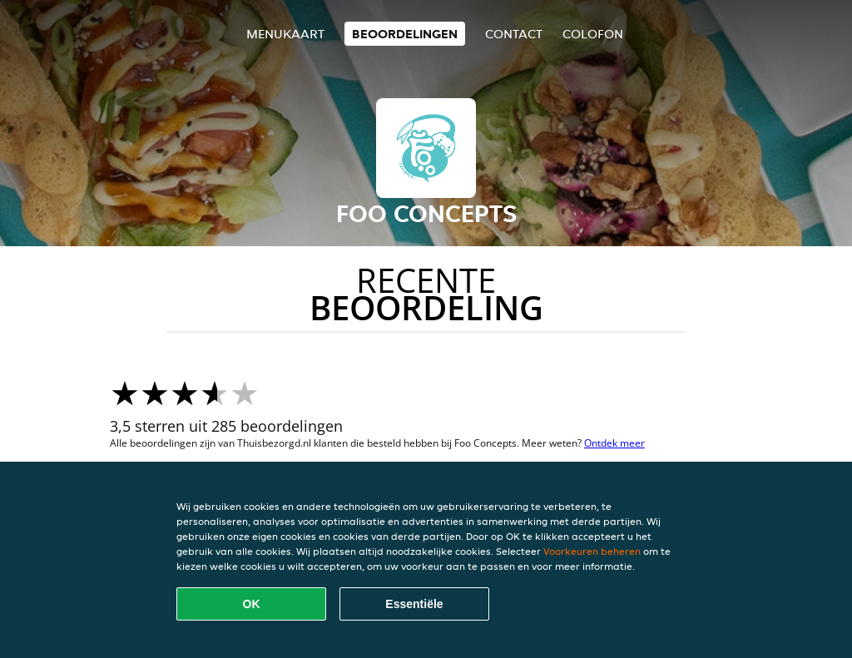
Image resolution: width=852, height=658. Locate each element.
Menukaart (285, 33)
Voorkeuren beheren (592, 551)
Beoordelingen (405, 33)
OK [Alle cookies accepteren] (251, 604)
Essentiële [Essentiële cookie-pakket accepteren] (414, 604)
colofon (592, 33)
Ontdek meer (614, 443)
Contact (513, 33)
